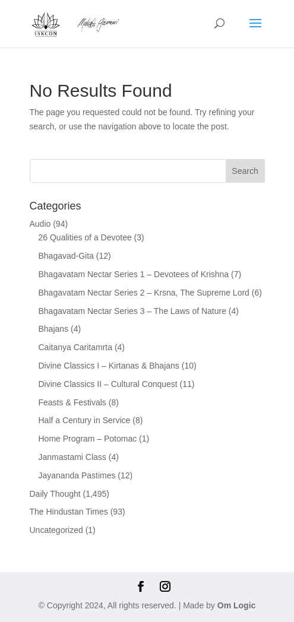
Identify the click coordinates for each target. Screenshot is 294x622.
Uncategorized (56, 530)
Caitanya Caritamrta (76, 347)
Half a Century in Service (85, 420)
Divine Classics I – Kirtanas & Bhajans (109, 365)
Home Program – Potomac (88, 438)
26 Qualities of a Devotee (85, 237)
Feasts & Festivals (72, 402)
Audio (40, 224)
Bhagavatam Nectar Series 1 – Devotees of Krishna (134, 274)
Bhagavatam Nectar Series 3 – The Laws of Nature (132, 311)
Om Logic (236, 605)
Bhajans (54, 329)
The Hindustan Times (69, 511)
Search (245, 171)
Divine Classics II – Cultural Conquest (108, 384)
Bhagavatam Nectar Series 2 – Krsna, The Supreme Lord (144, 292)
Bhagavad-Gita (66, 256)
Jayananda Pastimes (77, 475)
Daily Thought (55, 494)
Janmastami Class (72, 457)
